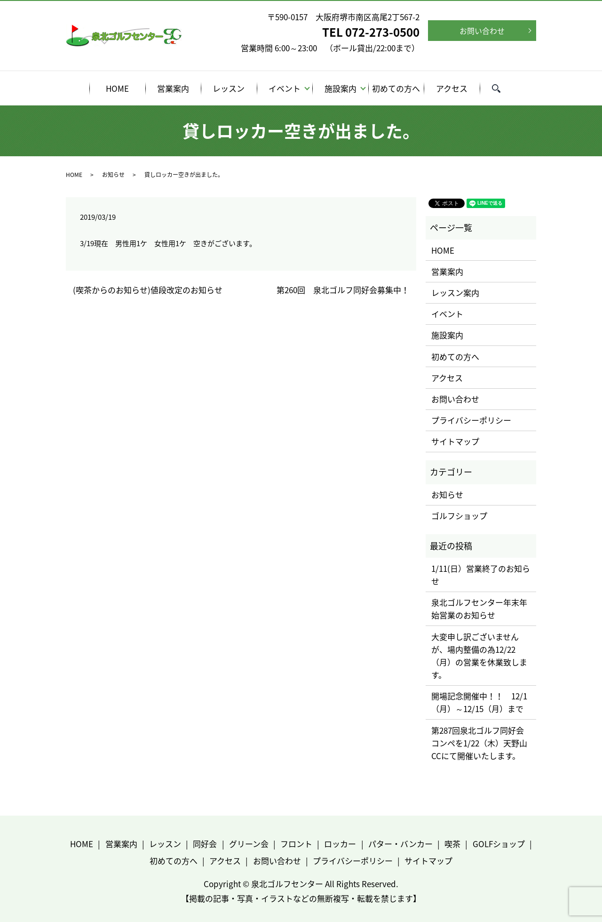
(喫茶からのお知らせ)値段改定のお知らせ (147, 290)
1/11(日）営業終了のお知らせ (480, 574)
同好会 (205, 844)
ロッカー (340, 844)
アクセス (451, 88)
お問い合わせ (482, 30)
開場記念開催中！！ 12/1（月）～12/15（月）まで (479, 702)
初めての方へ (396, 88)
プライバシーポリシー (471, 420)
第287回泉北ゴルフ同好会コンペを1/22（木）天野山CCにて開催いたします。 (479, 743)
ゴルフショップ (459, 515)
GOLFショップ (499, 844)
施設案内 (340, 88)
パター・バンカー (400, 844)
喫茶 (452, 844)
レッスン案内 (455, 292)
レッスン (229, 88)
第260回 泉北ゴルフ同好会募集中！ (343, 290)
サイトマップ (455, 441)
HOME (117, 88)
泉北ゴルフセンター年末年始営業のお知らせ (479, 608)
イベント (285, 88)
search (502, 90)
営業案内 (173, 88)
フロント (296, 844)
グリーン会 (249, 844)
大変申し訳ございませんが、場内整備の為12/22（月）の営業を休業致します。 (479, 656)
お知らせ (113, 174)
